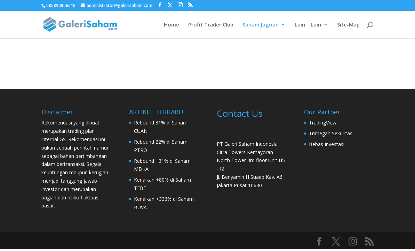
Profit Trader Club (210, 25)
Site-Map (348, 25)
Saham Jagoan (260, 25)
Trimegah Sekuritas (330, 133)
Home (171, 25)
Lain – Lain (308, 25)
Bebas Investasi (326, 144)
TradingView (322, 122)
